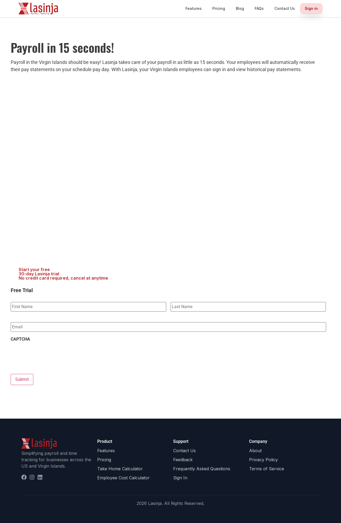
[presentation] (51, 355)
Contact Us (284, 8)
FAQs (259, 8)
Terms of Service (266, 468)
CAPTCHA (20, 339)
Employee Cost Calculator (123, 477)
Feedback (183, 459)
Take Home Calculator (120, 468)
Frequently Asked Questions (201, 468)
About (255, 450)
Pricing (218, 8)
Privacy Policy (263, 459)
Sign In (180, 477)
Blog (240, 8)
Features (193, 8)
